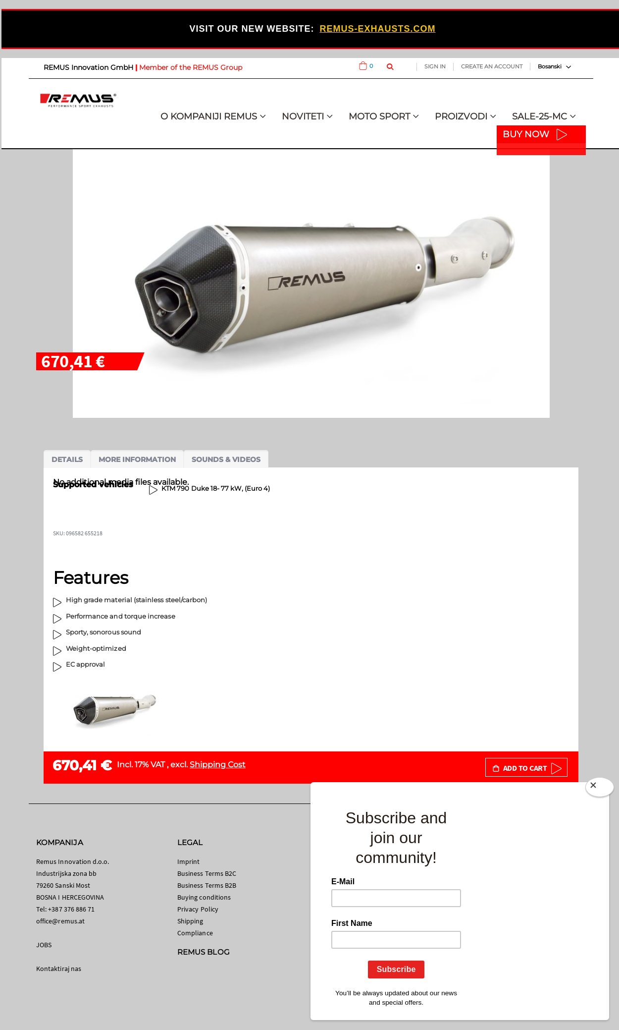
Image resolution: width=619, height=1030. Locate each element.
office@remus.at (60, 920)
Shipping (190, 920)
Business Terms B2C (206, 873)
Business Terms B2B (206, 885)
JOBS (44, 944)
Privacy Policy (197, 909)
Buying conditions (204, 897)
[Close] (599, 789)
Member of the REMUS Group (190, 67)
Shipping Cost (218, 764)
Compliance (195, 932)
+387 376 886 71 (71, 909)
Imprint (188, 861)
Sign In (435, 66)
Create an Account (491, 66)
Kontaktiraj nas (58, 968)
